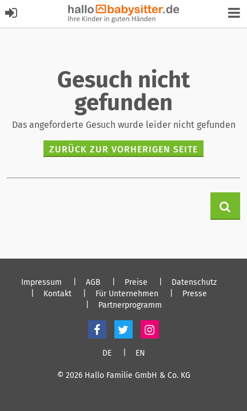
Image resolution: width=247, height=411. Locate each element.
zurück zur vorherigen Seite (123, 149)
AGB (93, 282)
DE (106, 353)
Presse (194, 294)
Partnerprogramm (130, 305)
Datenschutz (194, 282)
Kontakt (57, 294)
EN (140, 353)
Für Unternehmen (126, 294)
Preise (136, 282)
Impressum (41, 282)
